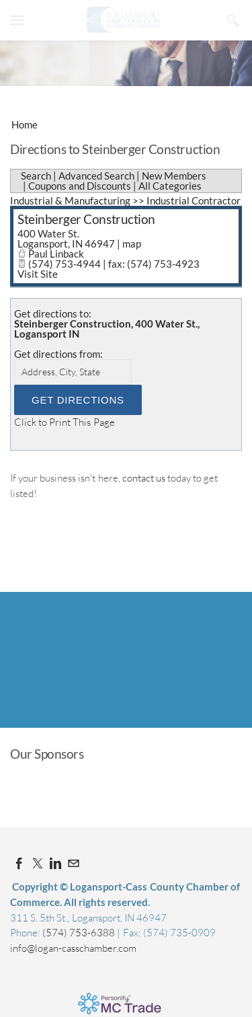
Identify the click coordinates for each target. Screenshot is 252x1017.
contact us (143, 478)
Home (24, 124)
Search (36, 176)
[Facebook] (19, 863)
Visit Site (37, 274)
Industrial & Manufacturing (70, 200)
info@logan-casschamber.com (73, 948)
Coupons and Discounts (79, 186)
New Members (174, 176)
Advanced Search (96, 176)
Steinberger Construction (86, 219)
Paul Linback (56, 254)
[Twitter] (37, 863)
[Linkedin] (55, 863)
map (131, 243)
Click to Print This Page (64, 422)
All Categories (170, 186)
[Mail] (73, 863)
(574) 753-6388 (79, 932)
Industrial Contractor (193, 200)
